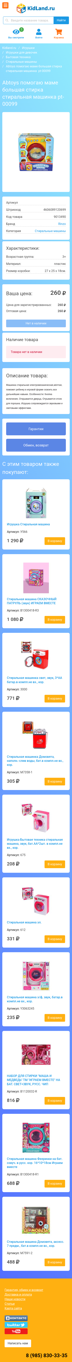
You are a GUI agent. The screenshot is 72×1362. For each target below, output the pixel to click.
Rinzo (62, 224)
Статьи (10, 1304)
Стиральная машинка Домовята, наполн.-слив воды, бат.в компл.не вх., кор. (35, 761)
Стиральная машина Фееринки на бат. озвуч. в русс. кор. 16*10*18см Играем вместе (35, 1163)
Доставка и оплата (18, 1294)
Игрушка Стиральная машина (28, 524)
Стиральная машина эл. (24, 922)
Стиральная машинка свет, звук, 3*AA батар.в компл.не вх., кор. (34, 680)
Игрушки (28, 48)
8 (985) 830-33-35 (46, 1355)
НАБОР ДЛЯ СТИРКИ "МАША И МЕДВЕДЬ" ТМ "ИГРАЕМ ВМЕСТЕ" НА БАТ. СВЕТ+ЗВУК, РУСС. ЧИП (33, 1080)
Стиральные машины (21, 62)
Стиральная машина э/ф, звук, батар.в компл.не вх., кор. (35, 999)
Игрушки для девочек (21, 52)
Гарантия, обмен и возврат (24, 1290)
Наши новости (15, 1299)
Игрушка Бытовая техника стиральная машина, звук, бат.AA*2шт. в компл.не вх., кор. (35, 844)
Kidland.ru (9, 48)
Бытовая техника (18, 57)
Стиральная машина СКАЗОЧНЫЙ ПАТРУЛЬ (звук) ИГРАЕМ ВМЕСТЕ (31, 601)
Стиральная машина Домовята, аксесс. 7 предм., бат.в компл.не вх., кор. (35, 1244)
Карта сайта (13, 1308)
